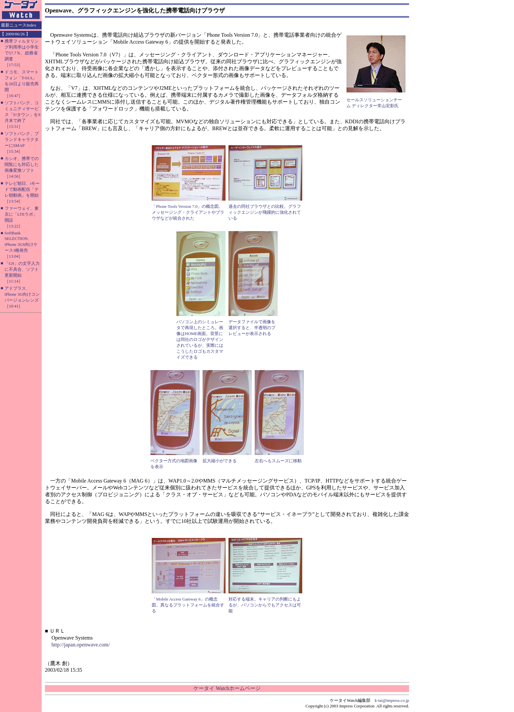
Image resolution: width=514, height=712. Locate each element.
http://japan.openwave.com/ (80, 644)
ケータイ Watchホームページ (226, 688)
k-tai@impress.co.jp (392, 700)
